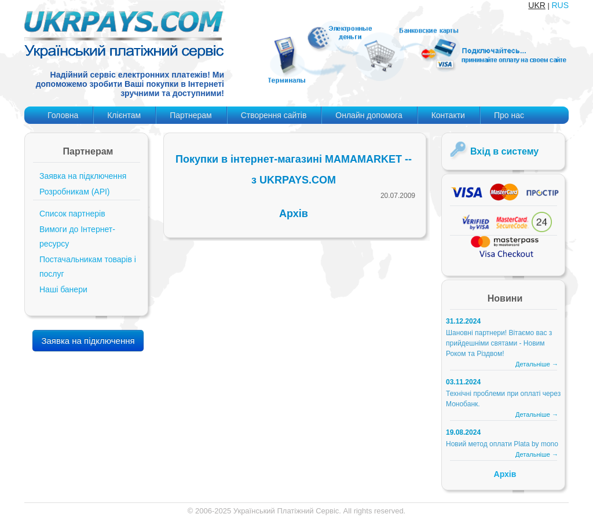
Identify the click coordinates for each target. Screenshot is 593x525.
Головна (62, 115)
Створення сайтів (274, 115)
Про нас (509, 115)
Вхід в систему (504, 151)
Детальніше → (536, 364)
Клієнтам (124, 115)
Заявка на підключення (82, 176)
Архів (293, 213)
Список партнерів (72, 213)
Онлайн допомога (368, 115)
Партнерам (190, 115)
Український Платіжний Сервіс (286, 510)
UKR (537, 5)
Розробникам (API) (74, 191)
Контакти (448, 115)
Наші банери (63, 289)
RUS (560, 5)
